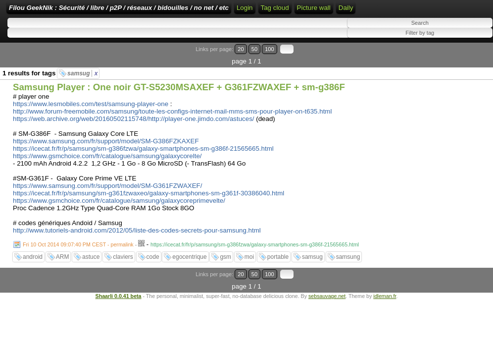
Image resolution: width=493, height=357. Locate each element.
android (33, 276)
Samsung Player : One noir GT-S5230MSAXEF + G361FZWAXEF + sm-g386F (179, 107)
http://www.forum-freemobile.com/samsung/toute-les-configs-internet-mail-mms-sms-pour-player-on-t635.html (172, 131)
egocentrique (189, 276)
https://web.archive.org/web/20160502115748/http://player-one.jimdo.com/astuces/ (133, 138)
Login (332, 11)
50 (451, 81)
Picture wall (26, 45)
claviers (123, 276)
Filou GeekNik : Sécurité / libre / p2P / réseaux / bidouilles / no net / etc (181, 11)
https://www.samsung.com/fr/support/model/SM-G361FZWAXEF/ (107, 205)
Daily (57, 45)
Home (307, 11)
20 (442, 81)
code (153, 276)
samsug (82, 93)
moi (249, 276)
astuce (90, 276)
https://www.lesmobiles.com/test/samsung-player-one (90, 123)
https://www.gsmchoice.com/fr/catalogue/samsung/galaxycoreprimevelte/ (119, 220)
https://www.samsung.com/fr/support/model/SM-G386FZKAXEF (106, 161)
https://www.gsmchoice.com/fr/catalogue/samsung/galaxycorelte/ (107, 175)
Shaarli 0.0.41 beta (119, 303)
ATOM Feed (406, 11)
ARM (62, 276)
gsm (225, 276)
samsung (348, 276)
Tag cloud (446, 26)
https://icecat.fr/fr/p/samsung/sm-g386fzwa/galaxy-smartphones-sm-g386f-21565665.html (143, 168)
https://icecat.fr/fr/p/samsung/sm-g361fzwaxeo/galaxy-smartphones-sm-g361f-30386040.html (148, 213)
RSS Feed (363, 11)
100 (462, 81)
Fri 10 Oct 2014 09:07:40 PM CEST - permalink (78, 264)
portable (278, 276)
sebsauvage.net (326, 303)
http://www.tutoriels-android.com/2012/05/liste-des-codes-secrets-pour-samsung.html (137, 250)
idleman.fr (384, 303)
